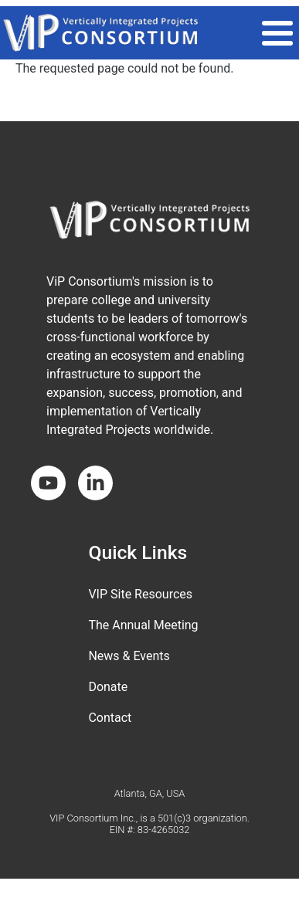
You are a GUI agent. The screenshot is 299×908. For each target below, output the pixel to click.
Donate (107, 686)
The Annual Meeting (143, 625)
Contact (109, 717)
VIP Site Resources (140, 594)
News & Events (128, 656)
